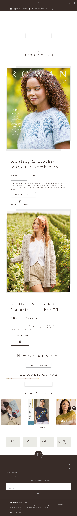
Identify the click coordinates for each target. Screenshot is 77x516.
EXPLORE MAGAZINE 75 (38, 35)
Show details (15, 512)
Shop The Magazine (23, 194)
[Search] (70, 4)
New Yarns (13, 441)
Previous (2, 416)
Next (74, 416)
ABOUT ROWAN (12, 464)
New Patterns (30, 441)
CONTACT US (11, 476)
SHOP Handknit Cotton (38, 384)
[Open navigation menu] (2, 3)
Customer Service (14, 468)
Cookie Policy (28, 509)
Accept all (61, 505)
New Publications (47, 441)
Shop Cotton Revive (38, 365)
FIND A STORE (12, 472)
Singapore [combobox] (10, 488)
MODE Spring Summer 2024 (64, 442)
